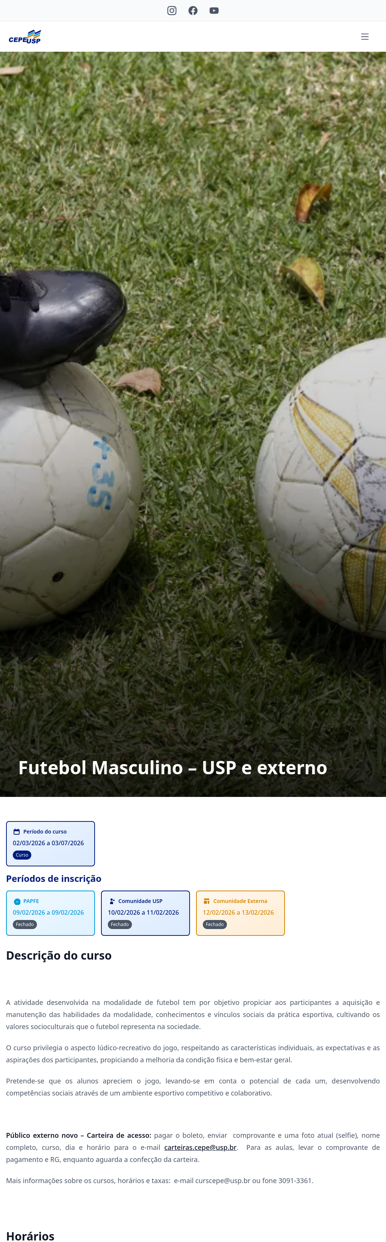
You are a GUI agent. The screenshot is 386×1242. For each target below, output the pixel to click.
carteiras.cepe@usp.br (200, 1147)
